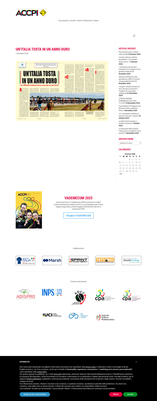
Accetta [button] (130, 394)
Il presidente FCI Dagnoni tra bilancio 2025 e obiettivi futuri (130, 108)
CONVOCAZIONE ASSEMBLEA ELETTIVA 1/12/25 (128, 100)
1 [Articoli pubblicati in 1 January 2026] (129, 159)
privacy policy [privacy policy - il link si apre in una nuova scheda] (91, 367)
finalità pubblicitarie (34, 379)
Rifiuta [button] (115, 394)
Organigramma (64, 36)
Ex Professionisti (79, 36)
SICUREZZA (124, 36)
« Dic (120, 174)
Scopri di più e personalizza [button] (35, 394)
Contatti (114, 36)
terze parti (57, 374)
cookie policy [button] (42, 372)
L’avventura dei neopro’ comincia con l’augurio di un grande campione (129, 69)
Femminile (93, 36)
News (23, 36)
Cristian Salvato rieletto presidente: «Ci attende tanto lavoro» (128, 59)
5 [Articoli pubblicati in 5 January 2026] (119, 162)
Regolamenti (33, 36)
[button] (136, 362)
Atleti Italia (104, 36)
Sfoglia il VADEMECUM (78, 215)
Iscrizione (128, 219)
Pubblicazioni (48, 36)
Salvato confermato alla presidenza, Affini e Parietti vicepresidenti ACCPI (129, 79)
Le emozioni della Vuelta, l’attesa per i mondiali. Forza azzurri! (130, 131)
